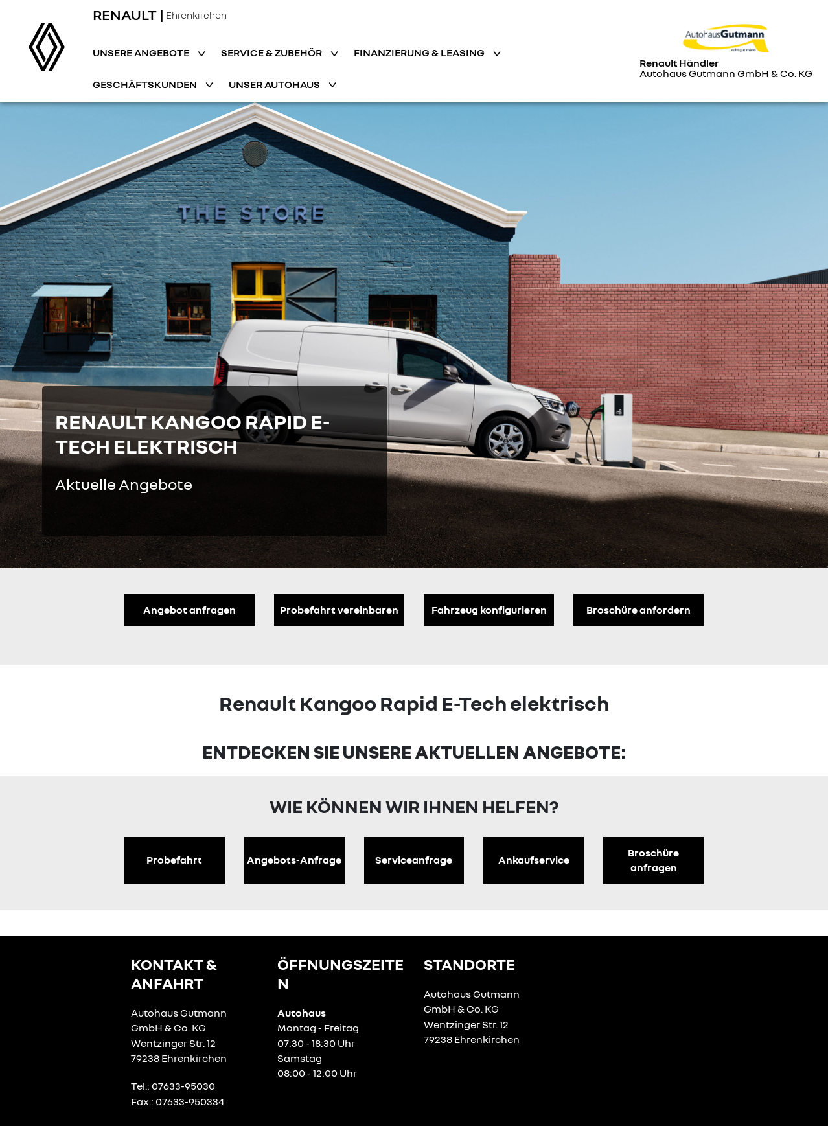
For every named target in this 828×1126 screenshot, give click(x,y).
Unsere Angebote (142, 52)
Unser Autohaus (275, 84)
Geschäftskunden (146, 84)
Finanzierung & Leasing (420, 52)
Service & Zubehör (272, 52)
